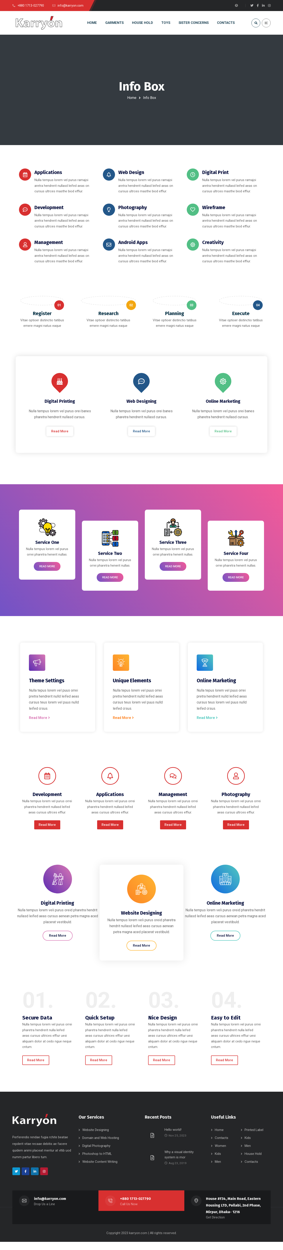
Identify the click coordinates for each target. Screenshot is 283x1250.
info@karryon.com (50, 1207)
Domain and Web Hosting (100, 1146)
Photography (133, 209)
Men (248, 1154)
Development (49, 209)
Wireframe (214, 209)
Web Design (132, 174)
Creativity (214, 244)
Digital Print (216, 174)
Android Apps (134, 244)
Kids (248, 1146)
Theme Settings (46, 687)
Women (220, 1154)
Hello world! (172, 1138)
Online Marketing (223, 406)
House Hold (253, 1162)
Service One (47, 548)
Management (49, 244)
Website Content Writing (99, 1170)
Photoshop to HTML (97, 1162)
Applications (49, 174)
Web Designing (141, 406)
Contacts (221, 1146)
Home (131, 98)
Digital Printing (60, 406)
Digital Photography (96, 1154)
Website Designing (95, 1138)
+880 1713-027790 (135, 1207)
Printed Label (254, 1138)
